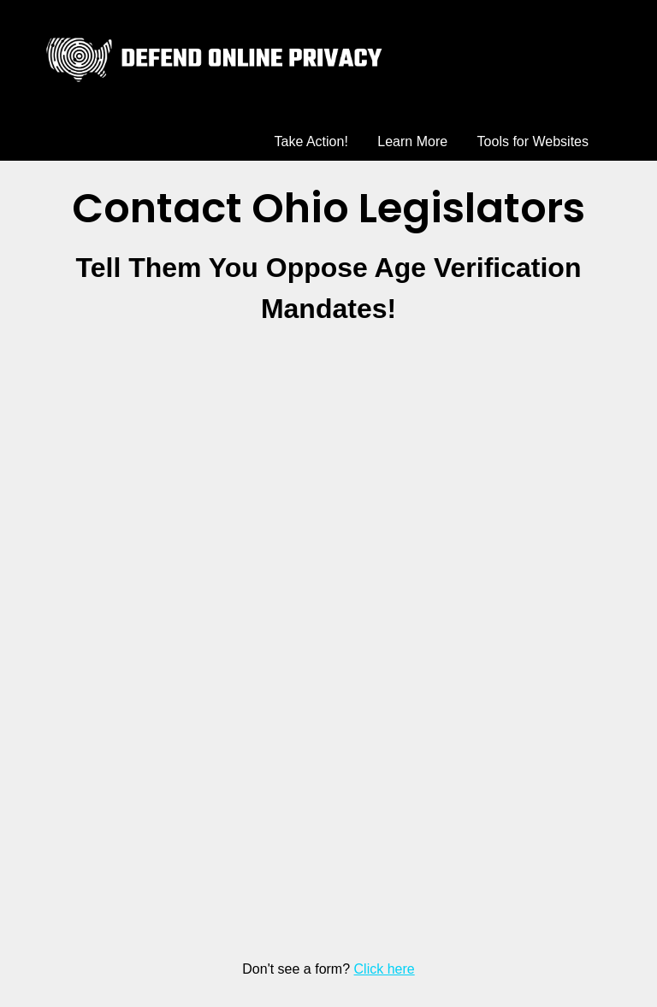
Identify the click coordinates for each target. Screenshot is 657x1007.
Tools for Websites (533, 141)
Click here (384, 969)
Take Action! (311, 141)
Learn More (412, 141)
